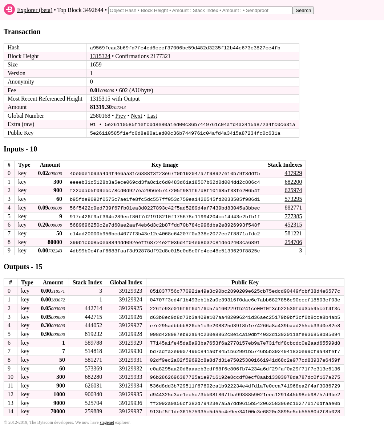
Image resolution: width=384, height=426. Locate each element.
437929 (293, 173)
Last (152, 116)
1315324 (100, 56)
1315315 (100, 99)
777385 (293, 215)
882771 (293, 207)
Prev (120, 116)
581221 (293, 232)
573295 (293, 198)
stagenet (107, 419)
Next (136, 116)
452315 (293, 223)
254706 (293, 241)
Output (132, 99)
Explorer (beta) (34, 10)
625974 (293, 190)
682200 (293, 181)
